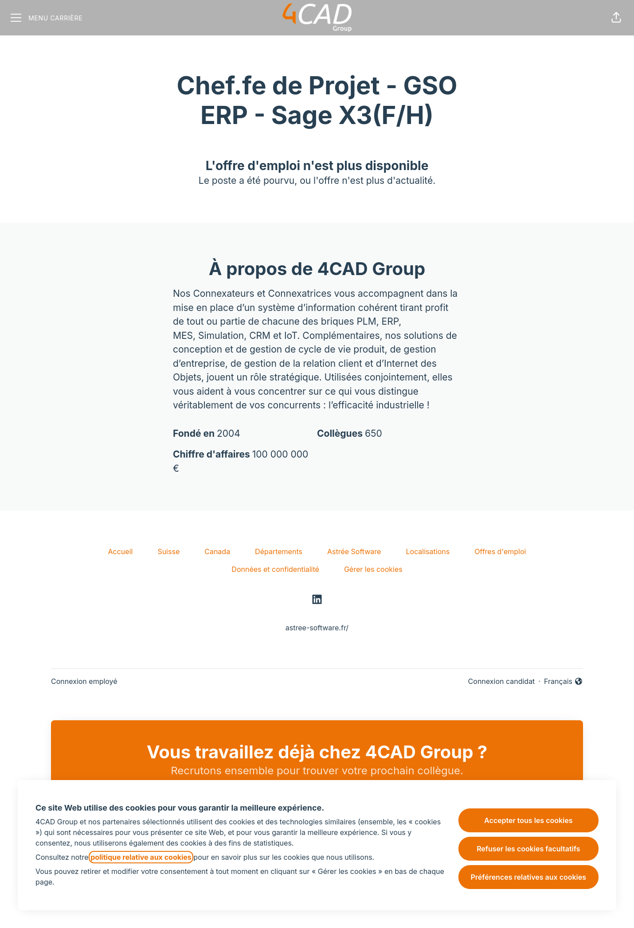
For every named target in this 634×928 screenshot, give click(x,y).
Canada (217, 551)
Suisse (168, 551)
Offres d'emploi (500, 551)
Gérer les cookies (373, 569)
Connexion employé (84, 681)
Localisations (428, 551)
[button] (616, 17)
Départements (278, 551)
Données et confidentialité (275, 569)
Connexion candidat (501, 681)
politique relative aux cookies (141, 857)
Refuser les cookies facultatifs (528, 848)
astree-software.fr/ (317, 627)
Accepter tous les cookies (528, 820)
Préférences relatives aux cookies (528, 877)
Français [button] (563, 682)
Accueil (120, 551)
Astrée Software (354, 551)
